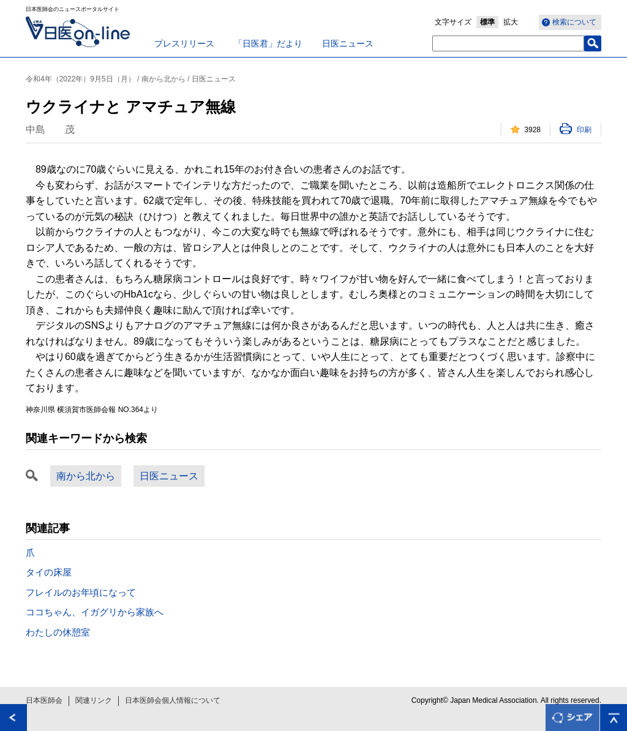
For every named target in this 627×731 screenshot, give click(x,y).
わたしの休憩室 (58, 632)
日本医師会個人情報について (172, 700)
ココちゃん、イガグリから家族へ (94, 612)
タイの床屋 (49, 572)
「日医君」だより (268, 43)
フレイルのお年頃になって (81, 592)
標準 (487, 22)
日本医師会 (44, 700)
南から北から (85, 476)
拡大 (510, 22)
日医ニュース (348, 43)
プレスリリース (184, 43)
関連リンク (93, 700)
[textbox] (508, 43)
